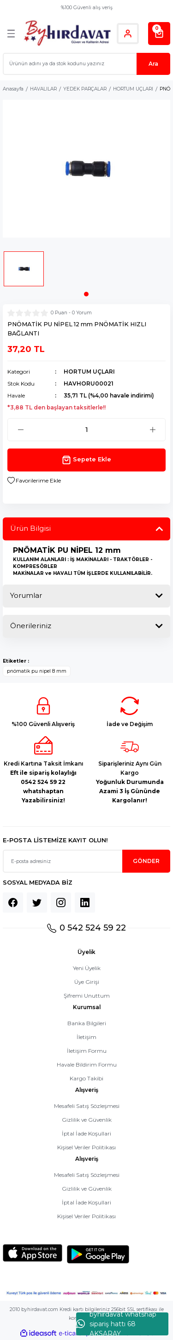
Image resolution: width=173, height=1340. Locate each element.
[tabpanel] (24, 271)
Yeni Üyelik (87, 968)
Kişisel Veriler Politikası (86, 1147)
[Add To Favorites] (34, 480)
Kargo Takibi (86, 1078)
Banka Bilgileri (86, 1023)
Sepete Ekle (86, 460)
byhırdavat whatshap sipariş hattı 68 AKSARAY (116, 1323)
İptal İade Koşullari (86, 1133)
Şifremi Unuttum (87, 995)
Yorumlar (26, 595)
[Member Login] (127, 33)
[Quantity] (86, 430)
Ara (153, 63)
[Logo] (67, 33)
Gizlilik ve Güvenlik (87, 1119)
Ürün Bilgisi (30, 528)
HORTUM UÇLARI (89, 371)
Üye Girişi (86, 981)
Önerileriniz (30, 625)
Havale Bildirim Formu (87, 1064)
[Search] (86, 64)
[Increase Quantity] (152, 430)
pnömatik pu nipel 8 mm (36, 671)
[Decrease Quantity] (20, 430)
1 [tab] (86, 294)
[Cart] (159, 33)
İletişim (86, 1036)
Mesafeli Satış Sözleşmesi (86, 1105)
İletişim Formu (87, 1050)
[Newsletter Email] (86, 861)
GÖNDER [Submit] (146, 860)
